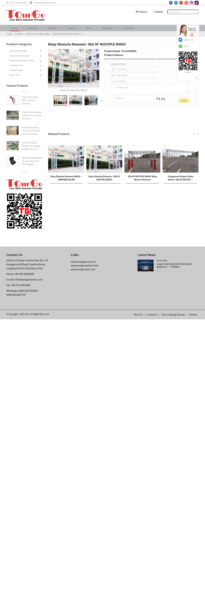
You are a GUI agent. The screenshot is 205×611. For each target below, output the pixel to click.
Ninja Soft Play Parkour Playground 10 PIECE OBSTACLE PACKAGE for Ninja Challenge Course (101, 457)
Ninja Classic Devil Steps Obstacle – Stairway (30, 100)
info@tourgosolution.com (28, 571)
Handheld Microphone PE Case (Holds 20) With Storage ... (32, 161)
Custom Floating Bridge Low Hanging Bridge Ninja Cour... (31, 145)
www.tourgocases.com (83, 560)
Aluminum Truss (16, 65)
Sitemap (193, 606)
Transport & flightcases (19, 55)
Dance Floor (14, 74)
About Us (33, 28)
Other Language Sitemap (173, 606)
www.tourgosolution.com (84, 557)
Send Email (188, 40)
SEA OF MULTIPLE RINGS (64, 132)
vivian (186, 46)
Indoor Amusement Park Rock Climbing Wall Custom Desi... (30, 130)
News (89, 28)
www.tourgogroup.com (83, 553)
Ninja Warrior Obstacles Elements (67, 34)
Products (142, 11)
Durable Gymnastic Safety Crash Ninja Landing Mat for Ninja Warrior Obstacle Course (94, 461)
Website (159, 11)
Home (15, 28)
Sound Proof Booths (18, 50)
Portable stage (15, 70)
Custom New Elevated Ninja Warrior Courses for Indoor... (32, 115)
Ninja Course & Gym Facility (38, 34)
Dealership (107, 28)
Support (72, 28)
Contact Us (129, 28)
